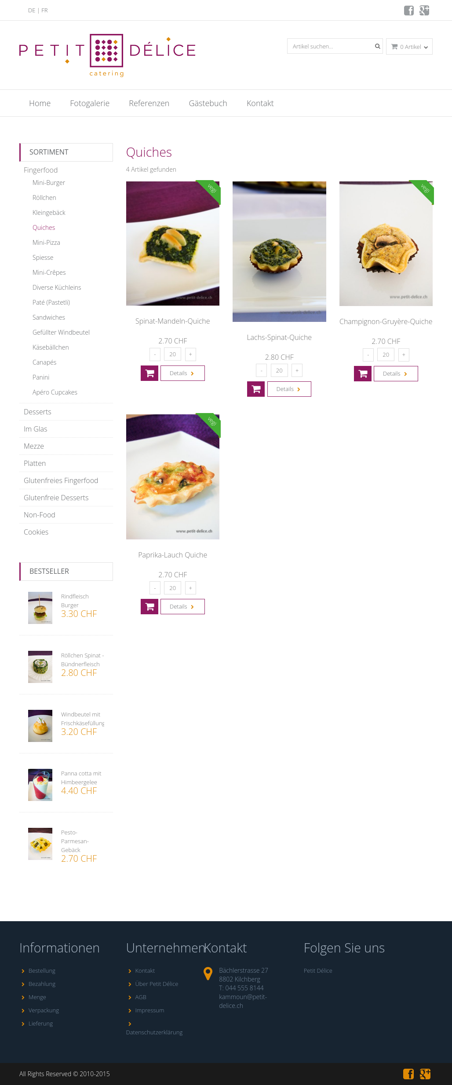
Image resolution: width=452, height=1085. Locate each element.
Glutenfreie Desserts (56, 497)
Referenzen (149, 103)
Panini (41, 377)
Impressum (145, 1010)
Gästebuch (208, 103)
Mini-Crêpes (49, 272)
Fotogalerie (89, 103)
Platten (35, 463)
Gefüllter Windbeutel (61, 332)
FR (44, 10)
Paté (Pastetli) (51, 302)
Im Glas (35, 429)
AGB (136, 997)
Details (183, 373)
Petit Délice (318, 970)
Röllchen (44, 197)
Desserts (37, 412)
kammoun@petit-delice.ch (243, 1001)
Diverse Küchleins (57, 287)
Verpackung (39, 1010)
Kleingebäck (49, 212)
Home (40, 103)
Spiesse (43, 257)
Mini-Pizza (46, 242)
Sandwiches (49, 317)
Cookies (36, 532)
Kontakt (260, 103)
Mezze (34, 446)
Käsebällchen (51, 347)
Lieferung (36, 1023)
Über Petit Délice (152, 984)
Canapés (44, 362)
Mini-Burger (49, 182)
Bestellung (37, 970)
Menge (32, 997)
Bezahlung (37, 984)
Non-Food (39, 515)
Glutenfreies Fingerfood (61, 480)
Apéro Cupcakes (55, 392)
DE (31, 10)
